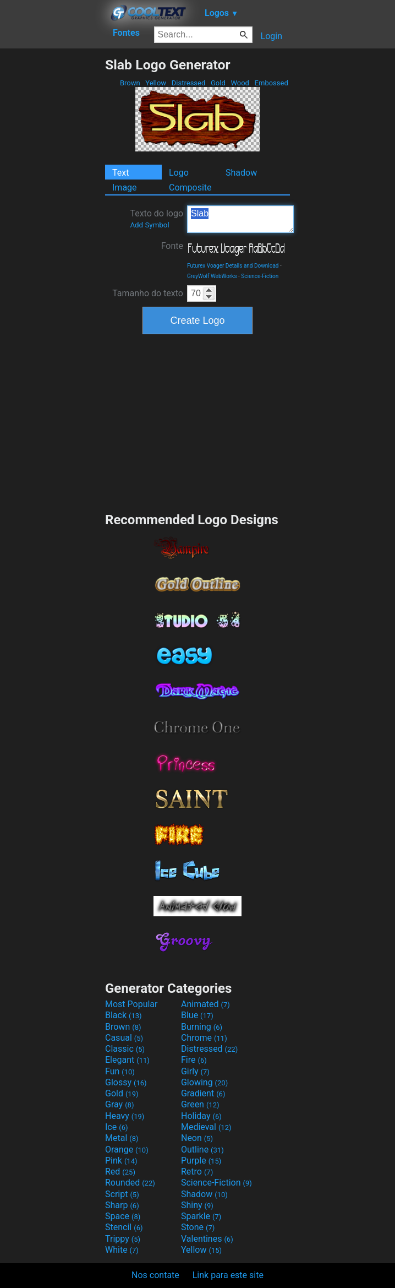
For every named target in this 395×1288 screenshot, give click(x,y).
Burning (201, 1026)
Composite (190, 187)
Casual (124, 1037)
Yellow (156, 83)
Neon (197, 1138)
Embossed (271, 83)
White (122, 1249)
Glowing (204, 1082)
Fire (194, 1060)
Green (200, 1104)
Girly (195, 1071)
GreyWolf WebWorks (212, 276)
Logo (179, 172)
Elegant (127, 1060)
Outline (202, 1149)
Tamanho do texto (147, 293)
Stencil (123, 1227)
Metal (122, 1138)
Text (120, 172)
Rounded (130, 1182)
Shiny (197, 1205)
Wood (240, 83)
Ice (116, 1127)
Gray (119, 1104)
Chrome (204, 1037)
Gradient (203, 1093)
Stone (198, 1227)
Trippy (122, 1238)
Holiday (201, 1116)
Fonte (172, 246)
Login (271, 36)
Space (122, 1216)
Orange (127, 1149)
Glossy (126, 1082)
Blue (197, 1015)
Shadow (241, 172)
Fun (120, 1071)
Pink (121, 1160)
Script (122, 1194)
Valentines (207, 1238)
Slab (240, 219)
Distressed (188, 83)
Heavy (124, 1116)
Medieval (206, 1127)
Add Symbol (149, 225)
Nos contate (155, 1275)
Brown (130, 83)
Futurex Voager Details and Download (233, 266)
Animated (205, 1004)
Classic (125, 1049)
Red (120, 1171)
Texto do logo (156, 218)
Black (123, 1015)
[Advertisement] (52, 222)
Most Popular (131, 1004)
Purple (201, 1160)
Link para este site (228, 1275)
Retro (197, 1171)
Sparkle (201, 1216)
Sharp (122, 1205)
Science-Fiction (259, 276)
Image (124, 187)
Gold (218, 83)
